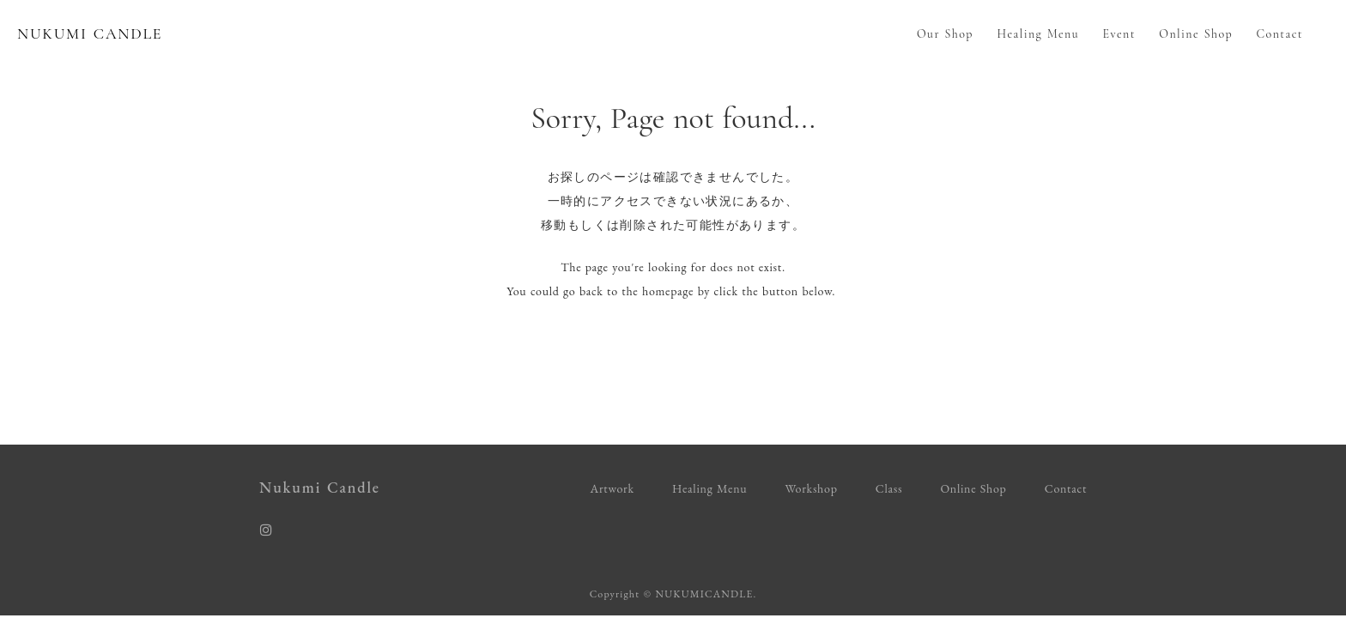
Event (1119, 34)
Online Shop (1196, 34)
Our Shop (945, 34)
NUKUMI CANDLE (89, 33)
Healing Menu (1038, 34)
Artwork (612, 488)
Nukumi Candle (319, 487)
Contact (1280, 34)
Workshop (811, 488)
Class (889, 488)
